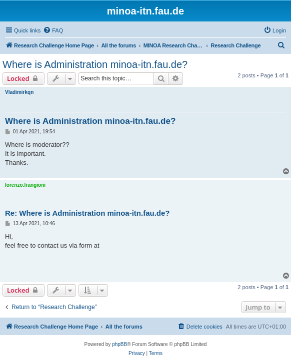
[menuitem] (53, 30)
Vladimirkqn (19, 92)
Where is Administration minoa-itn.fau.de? (95, 64)
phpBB (119, 344)
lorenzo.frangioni (25, 185)
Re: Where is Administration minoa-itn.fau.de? (87, 213)
